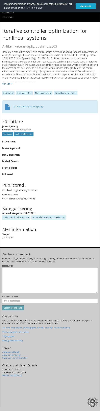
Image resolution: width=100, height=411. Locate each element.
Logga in (7, 17)
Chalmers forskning (11, 355)
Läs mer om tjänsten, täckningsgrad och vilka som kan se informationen (36, 327)
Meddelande (7, 266)
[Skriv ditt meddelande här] (50, 280)
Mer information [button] (34, 8)
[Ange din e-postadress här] (50, 300)
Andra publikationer (24, 134)
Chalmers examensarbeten (14, 358)
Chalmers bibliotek (10, 352)
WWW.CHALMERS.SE (12, 375)
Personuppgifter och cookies (15, 332)
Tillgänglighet (8, 336)
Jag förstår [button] (85, 6)
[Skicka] (13, 307)
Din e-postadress (10, 296)
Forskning (8, 134)
